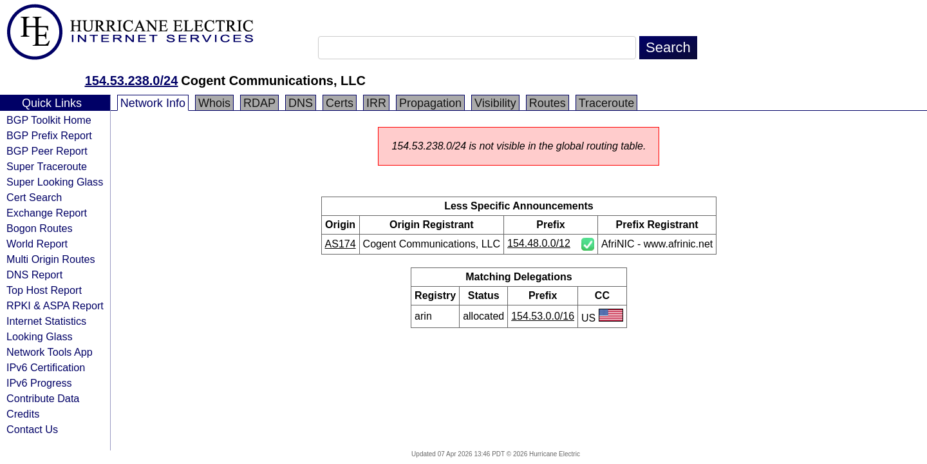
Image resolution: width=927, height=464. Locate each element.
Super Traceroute (46, 166)
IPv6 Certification (45, 367)
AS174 (340, 243)
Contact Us (32, 429)
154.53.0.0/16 (542, 316)
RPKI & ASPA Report (55, 305)
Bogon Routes (39, 228)
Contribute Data (42, 398)
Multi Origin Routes (50, 259)
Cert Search (34, 197)
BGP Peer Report (47, 151)
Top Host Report (44, 290)
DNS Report (34, 274)
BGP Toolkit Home (48, 120)
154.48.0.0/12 (538, 243)
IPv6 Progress (39, 383)
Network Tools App (49, 352)
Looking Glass (39, 336)
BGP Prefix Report (49, 135)
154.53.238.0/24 (131, 80)
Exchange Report (46, 212)
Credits (22, 414)
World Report (37, 243)
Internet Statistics (46, 321)
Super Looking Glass (54, 182)
